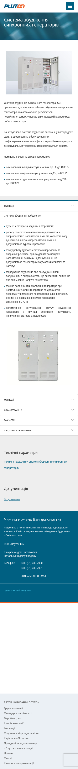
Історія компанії (14, 723)
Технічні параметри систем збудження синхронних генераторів (35, 464)
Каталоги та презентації (19, 763)
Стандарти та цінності (17, 713)
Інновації (9, 728)
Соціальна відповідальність (21, 733)
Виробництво (12, 718)
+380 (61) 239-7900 (32, 563)
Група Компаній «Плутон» (17, 590)
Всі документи (12, 499)
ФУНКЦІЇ (9, 205)
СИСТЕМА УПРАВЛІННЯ (17, 430)
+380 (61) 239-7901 (32, 568)
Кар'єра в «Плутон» (16, 738)
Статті (8, 758)
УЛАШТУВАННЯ (13, 410)
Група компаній (13, 708)
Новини (8, 753)
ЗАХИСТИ (9, 420)
